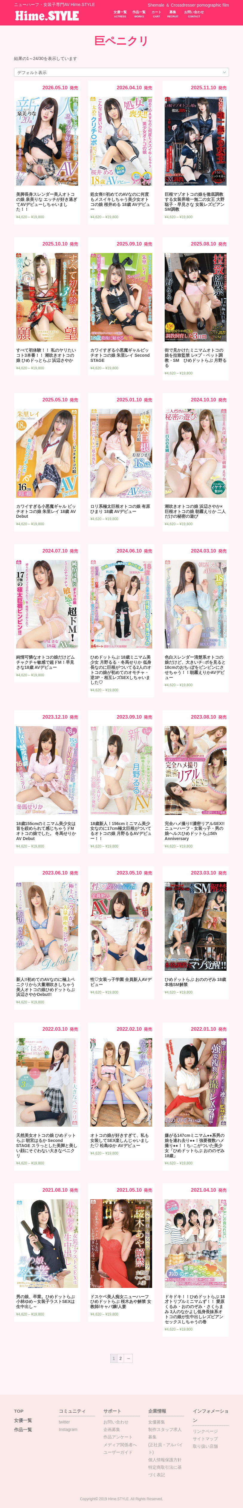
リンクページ (205, 1431)
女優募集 (156, 1422)
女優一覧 (120, 14)
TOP (18, 1411)
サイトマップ (205, 1438)
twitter (64, 1422)
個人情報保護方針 (165, 1459)
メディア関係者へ (120, 1444)
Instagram (68, 1429)
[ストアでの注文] (121, 72)
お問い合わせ (194, 14)
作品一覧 (139, 14)
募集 (172, 14)
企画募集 (111, 1429)
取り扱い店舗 (205, 1446)
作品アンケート (118, 1437)
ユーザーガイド (118, 1452)
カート (156, 14)
